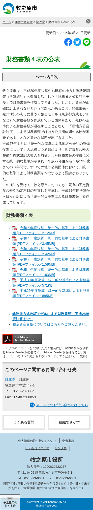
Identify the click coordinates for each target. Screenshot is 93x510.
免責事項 (68, 441)
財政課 (40, 22)
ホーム (6, 22)
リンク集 (61, 448)
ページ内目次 (46, 77)
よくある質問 (23, 422)
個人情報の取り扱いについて (37, 441)
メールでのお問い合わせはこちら (62, 405)
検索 (72, 8)
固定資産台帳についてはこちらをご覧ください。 (50, 324)
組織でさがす (24, 22)
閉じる (88, 21)
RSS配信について (37, 448)
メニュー (84, 8)
